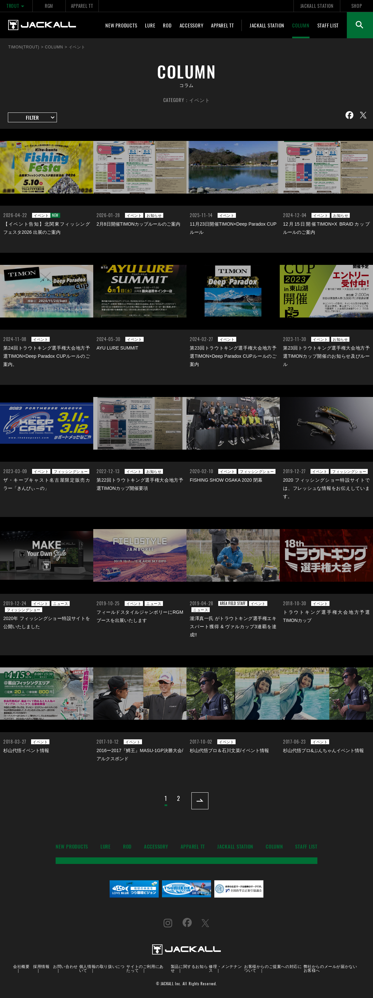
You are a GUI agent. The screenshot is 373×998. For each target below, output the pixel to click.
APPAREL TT (82, 5)
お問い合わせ (65, 966)
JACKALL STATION (316, 5)
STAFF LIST (328, 25)
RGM (49, 5)
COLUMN (301, 25)
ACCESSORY (192, 25)
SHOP (356, 5)
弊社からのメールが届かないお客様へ (330, 968)
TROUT (16, 5)
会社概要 (21, 966)
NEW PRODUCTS (121, 25)
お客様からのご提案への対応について (273, 968)
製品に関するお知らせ (189, 968)
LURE (150, 25)
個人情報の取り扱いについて (102, 968)
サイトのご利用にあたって (144, 968)
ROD (167, 25)
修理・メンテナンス (225, 968)
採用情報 (41, 966)
